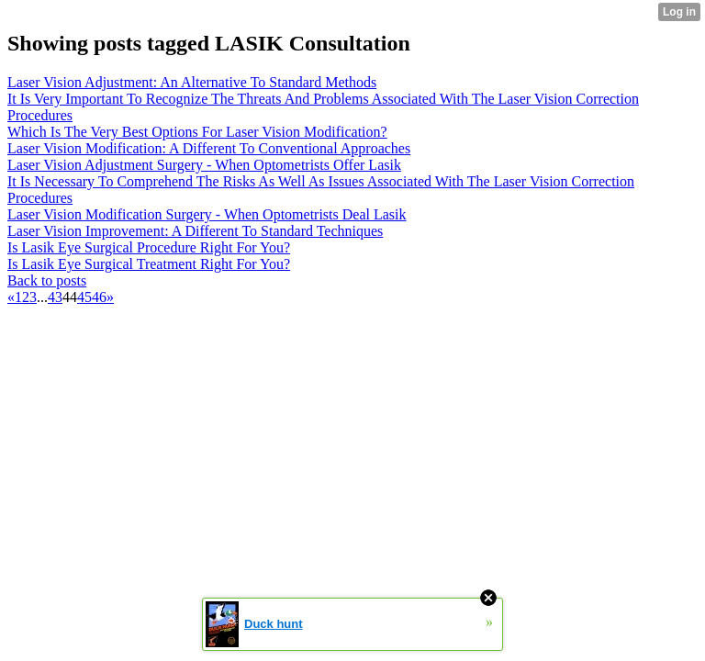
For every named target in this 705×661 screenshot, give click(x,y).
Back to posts (46, 280)
